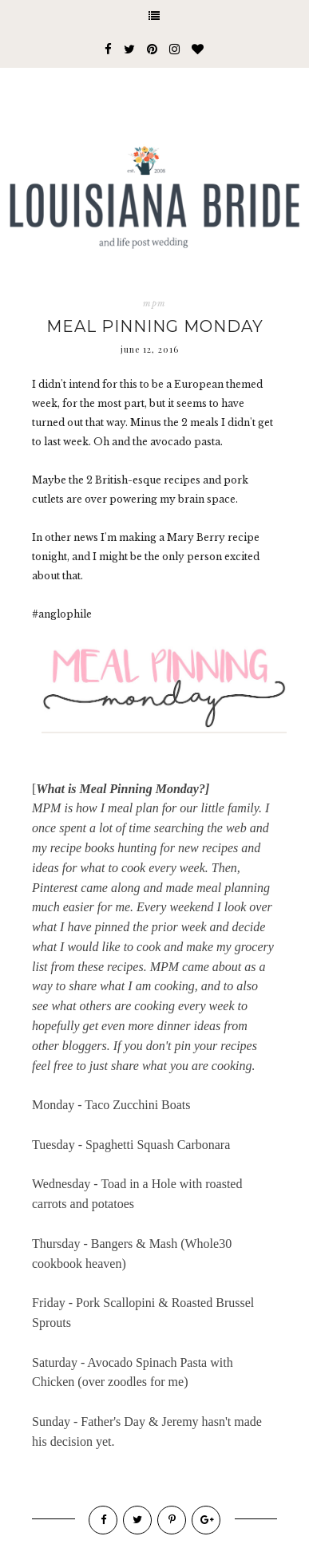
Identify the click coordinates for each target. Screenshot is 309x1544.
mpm (154, 303)
